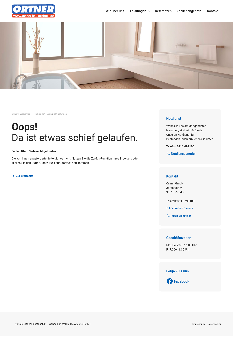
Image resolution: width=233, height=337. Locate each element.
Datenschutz (214, 324)
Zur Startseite (25, 176)
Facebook (182, 282)
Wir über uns (115, 11)
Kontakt (212, 11)
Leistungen (138, 11)
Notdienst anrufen (184, 154)
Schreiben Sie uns (182, 208)
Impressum (197, 324)
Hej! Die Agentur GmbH (78, 324)
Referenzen (163, 11)
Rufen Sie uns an (182, 216)
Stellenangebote (189, 11)
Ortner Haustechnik (21, 114)
